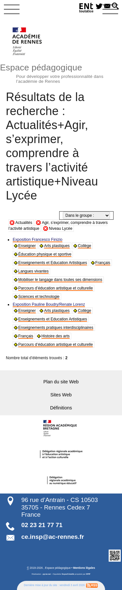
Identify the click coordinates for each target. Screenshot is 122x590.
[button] (115, 6)
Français (102, 262)
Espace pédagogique (61, 73)
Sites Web (61, 394)
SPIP (88, 574)
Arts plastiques (57, 245)
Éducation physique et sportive (44, 254)
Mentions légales (84, 567)
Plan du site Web (61, 381)
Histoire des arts (55, 336)
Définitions (61, 407)
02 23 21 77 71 (41, 525)
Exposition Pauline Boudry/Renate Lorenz (49, 304)
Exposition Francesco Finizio (37, 239)
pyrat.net (47, 574)
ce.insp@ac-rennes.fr (52, 536)
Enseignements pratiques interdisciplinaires (55, 327)
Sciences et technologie (39, 296)
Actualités (23, 222)
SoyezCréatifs (68, 574)
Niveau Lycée (60, 228)
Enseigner (27, 245)
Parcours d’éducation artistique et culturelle (55, 288)
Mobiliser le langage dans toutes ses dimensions (60, 279)
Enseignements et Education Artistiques (52, 262)
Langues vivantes (33, 271)
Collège (84, 245)
